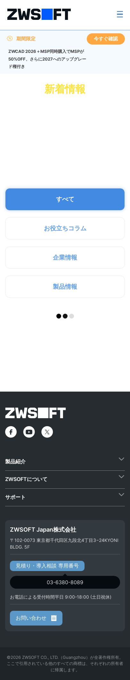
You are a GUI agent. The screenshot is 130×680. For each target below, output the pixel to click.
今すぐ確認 (106, 39)
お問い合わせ (36, 618)
